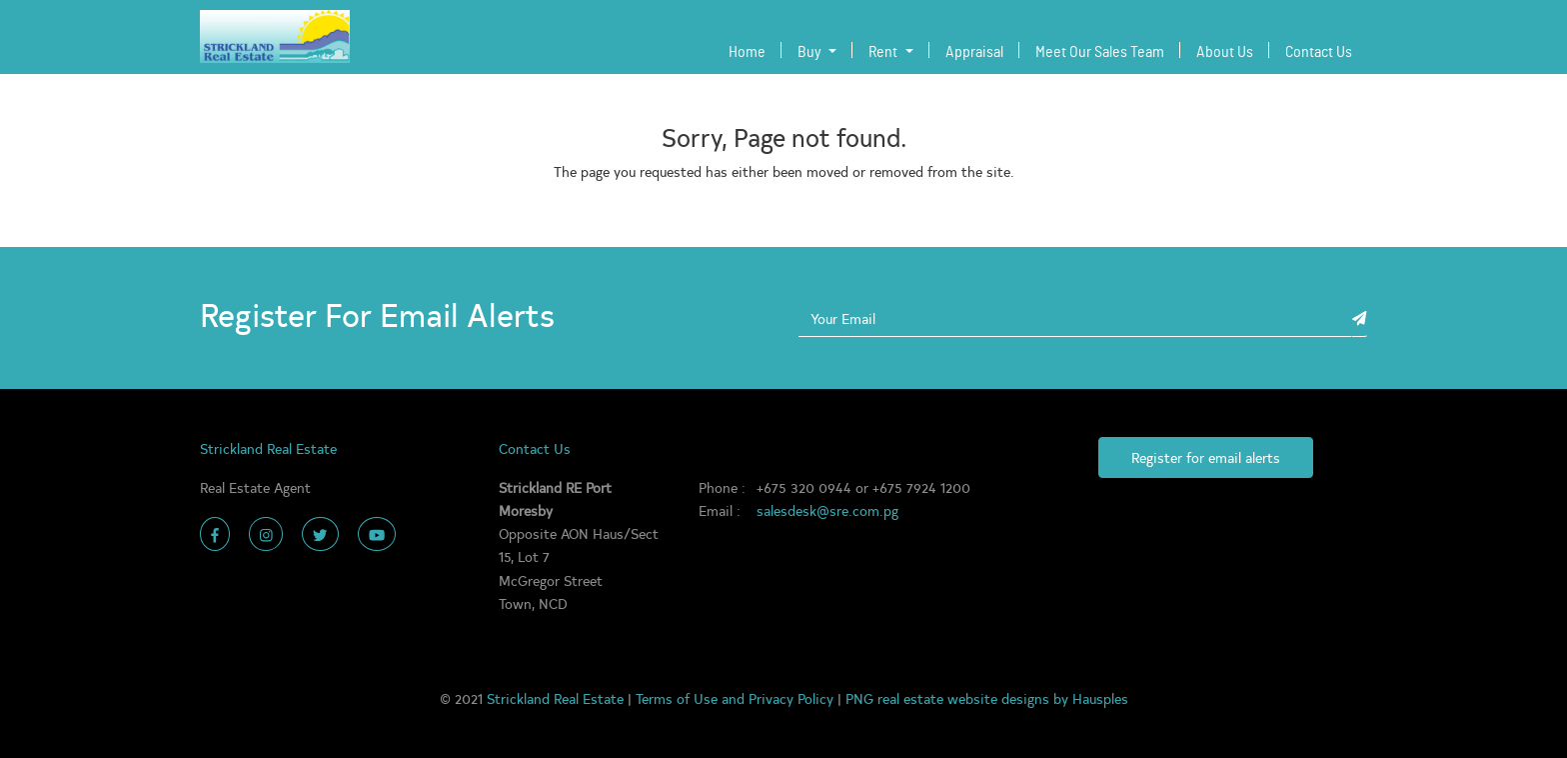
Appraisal (974, 52)
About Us (1224, 52)
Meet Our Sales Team (1099, 52)
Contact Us (1318, 52)
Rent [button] (884, 52)
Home (751, 49)
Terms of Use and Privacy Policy (736, 698)
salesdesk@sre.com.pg (827, 510)
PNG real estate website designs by (958, 698)
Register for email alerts (1205, 457)
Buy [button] (810, 52)
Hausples (1100, 698)
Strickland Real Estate (557, 698)
